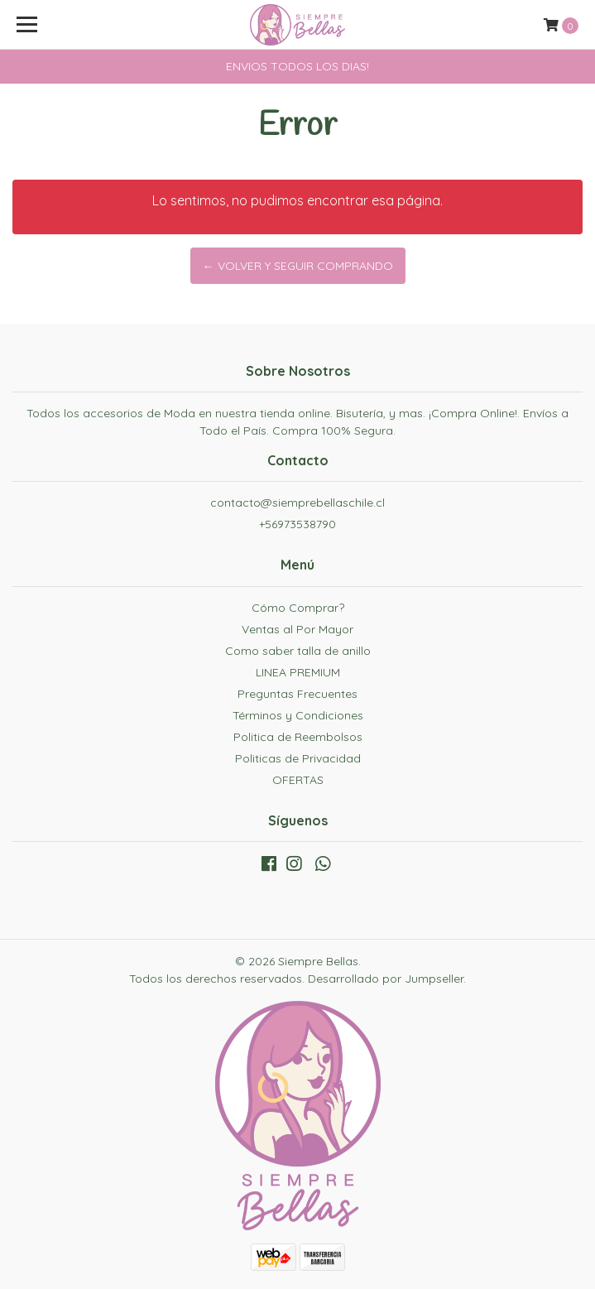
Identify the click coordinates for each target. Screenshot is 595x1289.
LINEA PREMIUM (298, 672)
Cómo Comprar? (298, 607)
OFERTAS (298, 779)
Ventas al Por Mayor (297, 629)
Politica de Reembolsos (297, 736)
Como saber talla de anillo (298, 650)
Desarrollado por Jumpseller (385, 978)
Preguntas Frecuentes (297, 693)
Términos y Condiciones (298, 715)
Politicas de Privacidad (298, 758)
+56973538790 (297, 524)
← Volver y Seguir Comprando (298, 265)
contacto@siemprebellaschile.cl (297, 502)
